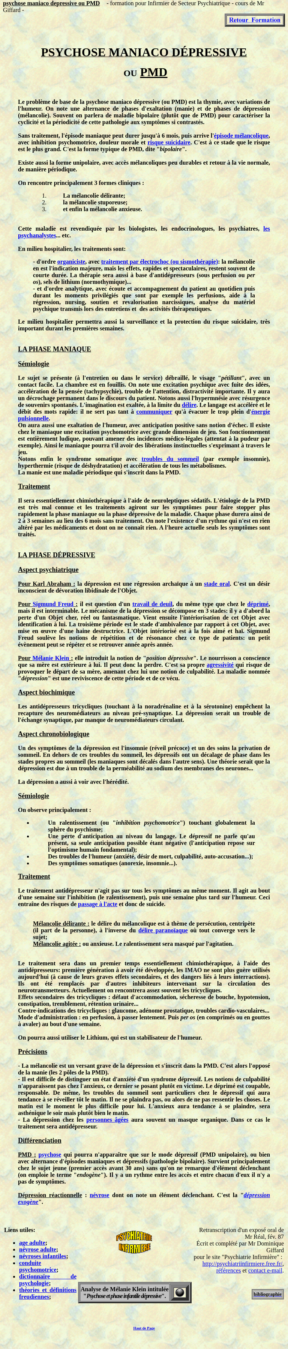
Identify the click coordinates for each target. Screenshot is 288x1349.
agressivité (220, 665)
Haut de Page (143, 1328)
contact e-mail (265, 1270)
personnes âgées (107, 1119)
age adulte (32, 1242)
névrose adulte (37, 1249)
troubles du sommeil (170, 459)
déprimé (257, 604)
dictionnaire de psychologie (47, 1279)
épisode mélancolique (241, 135)
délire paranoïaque (163, 930)
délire (189, 405)
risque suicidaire (168, 142)
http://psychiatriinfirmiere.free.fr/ (242, 1263)
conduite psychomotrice (38, 1266)
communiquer (154, 411)
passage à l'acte (97, 904)
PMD (178, 102)
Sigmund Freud (53, 604)
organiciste (71, 261)
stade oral (217, 584)
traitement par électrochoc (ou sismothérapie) (159, 261)
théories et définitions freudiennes (47, 1293)
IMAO (193, 970)
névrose (99, 1195)
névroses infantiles (42, 1256)
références (228, 1270)
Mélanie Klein (51, 658)
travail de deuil (152, 604)
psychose (50, 1154)
